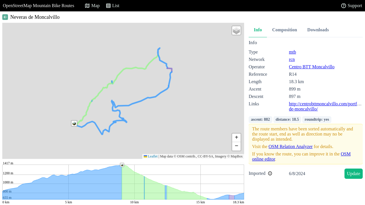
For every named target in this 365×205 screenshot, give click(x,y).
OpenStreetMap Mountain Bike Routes (38, 5)
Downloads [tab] (318, 29)
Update (353, 173)
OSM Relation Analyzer (291, 146)
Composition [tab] (284, 29)
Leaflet (151, 156)
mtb (292, 52)
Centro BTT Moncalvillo (311, 66)
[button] (74, 123)
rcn (292, 59)
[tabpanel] (306, 110)
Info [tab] (258, 29)
